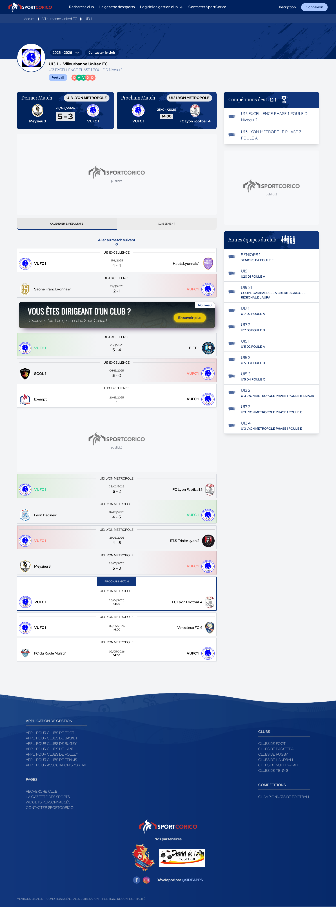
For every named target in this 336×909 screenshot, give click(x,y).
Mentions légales (30, 901)
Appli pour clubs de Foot (50, 734)
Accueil (29, 18)
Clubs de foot (272, 745)
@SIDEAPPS (192, 882)
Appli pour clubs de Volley (52, 756)
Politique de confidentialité (123, 901)
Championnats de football (284, 798)
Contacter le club (102, 52)
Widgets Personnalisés (48, 804)
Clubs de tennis (273, 772)
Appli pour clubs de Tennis (51, 761)
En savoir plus (189, 319)
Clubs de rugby (273, 756)
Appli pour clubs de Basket (52, 740)
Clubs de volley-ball (278, 767)
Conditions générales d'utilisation (73, 901)
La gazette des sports (48, 798)
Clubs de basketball (278, 751)
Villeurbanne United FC (59, 18)
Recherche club (41, 793)
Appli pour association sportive (56, 767)
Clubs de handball (276, 761)
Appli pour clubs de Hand (50, 751)
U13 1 (88, 18)
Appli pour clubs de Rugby (51, 745)
